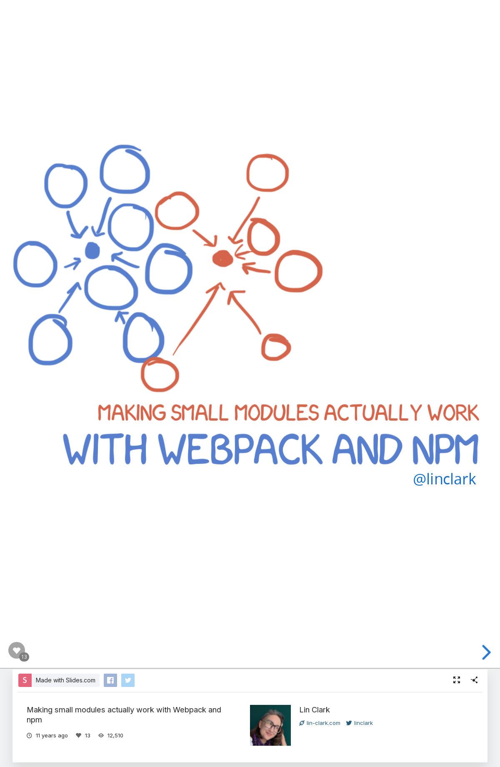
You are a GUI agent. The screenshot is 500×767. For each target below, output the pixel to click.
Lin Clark (314, 709)
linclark (359, 722)
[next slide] (488, 652)
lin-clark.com (319, 722)
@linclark (444, 478)
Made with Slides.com (65, 680)
